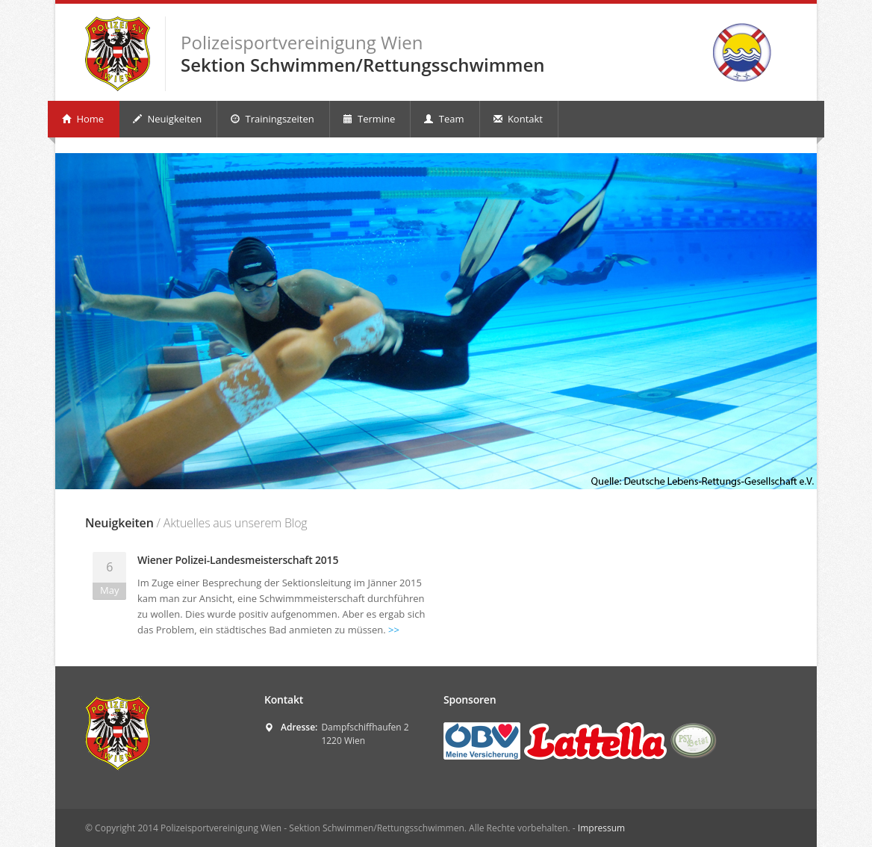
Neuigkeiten (167, 118)
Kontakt (518, 118)
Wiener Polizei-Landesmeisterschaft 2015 (237, 560)
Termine (369, 118)
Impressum (601, 828)
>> (393, 629)
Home (83, 118)
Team (444, 118)
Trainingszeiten (272, 118)
